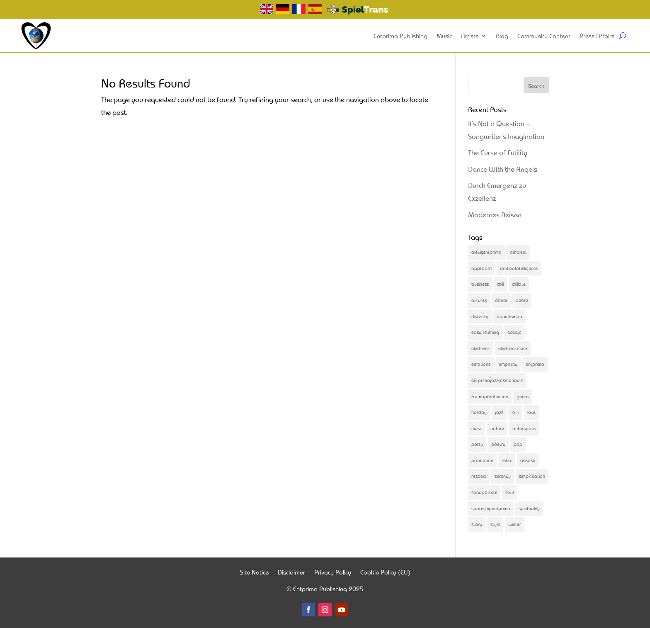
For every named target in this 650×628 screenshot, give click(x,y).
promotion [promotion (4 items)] (482, 460)
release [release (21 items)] (527, 460)
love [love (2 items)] (531, 412)
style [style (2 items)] (495, 524)
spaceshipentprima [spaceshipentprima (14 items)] (490, 508)
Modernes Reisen (494, 214)
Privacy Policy (332, 573)
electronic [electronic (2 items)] (480, 348)
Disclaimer (291, 573)
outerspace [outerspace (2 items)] (524, 428)
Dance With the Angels (502, 169)
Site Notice (254, 573)
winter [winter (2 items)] (514, 524)
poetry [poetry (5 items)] (498, 444)
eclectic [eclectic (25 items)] (514, 332)
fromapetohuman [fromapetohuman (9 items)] (489, 396)
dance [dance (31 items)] (501, 300)
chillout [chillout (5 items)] (519, 284)
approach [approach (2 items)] (481, 268)
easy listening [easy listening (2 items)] (485, 332)
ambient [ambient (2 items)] (518, 252)
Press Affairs (597, 36)
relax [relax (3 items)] (507, 460)
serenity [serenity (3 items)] (503, 476)
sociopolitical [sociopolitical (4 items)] (484, 492)
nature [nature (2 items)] (497, 428)
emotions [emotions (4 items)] (480, 364)
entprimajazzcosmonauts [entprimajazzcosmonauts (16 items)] (497, 380)
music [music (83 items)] (476, 428)
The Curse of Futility (497, 152)
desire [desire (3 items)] (522, 300)
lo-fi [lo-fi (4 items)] (515, 412)
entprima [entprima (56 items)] (535, 364)
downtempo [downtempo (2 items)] (509, 316)
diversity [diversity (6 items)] (479, 316)
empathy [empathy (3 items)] (508, 364)
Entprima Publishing (400, 36)
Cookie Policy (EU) (385, 573)
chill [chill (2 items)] (500, 284)
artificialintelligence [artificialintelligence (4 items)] (519, 268)
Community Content (543, 36)
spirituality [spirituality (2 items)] (529, 508)
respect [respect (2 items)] (478, 476)
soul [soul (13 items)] (509, 492)
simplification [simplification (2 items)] (532, 476)
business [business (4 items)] (480, 284)
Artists (469, 36)
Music (444, 36)
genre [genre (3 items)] (523, 396)
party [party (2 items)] (477, 444)
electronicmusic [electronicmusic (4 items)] (513, 348)
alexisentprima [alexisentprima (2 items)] (486, 252)
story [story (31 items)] (476, 524)
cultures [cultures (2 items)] (479, 300)
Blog (502, 36)
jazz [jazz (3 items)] (499, 412)
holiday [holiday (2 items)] (479, 412)
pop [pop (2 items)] (518, 444)
